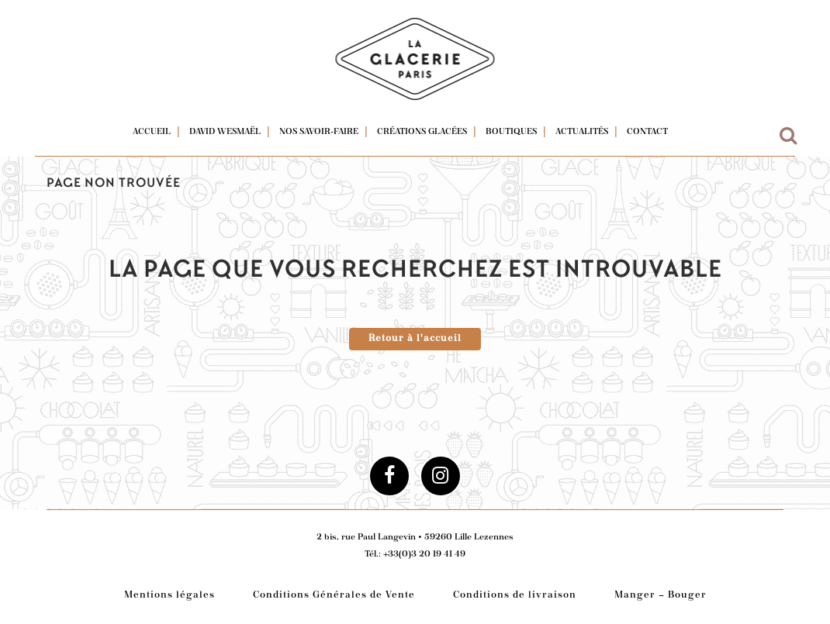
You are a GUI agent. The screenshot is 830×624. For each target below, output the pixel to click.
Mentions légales (169, 595)
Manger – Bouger (660, 595)
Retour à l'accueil (415, 339)
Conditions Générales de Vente (334, 595)
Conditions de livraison (514, 595)
